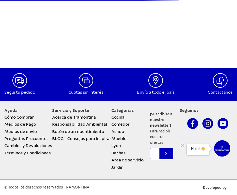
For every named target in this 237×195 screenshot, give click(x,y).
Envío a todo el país (156, 92)
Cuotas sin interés (86, 92)
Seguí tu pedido (19, 92)
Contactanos (220, 92)
